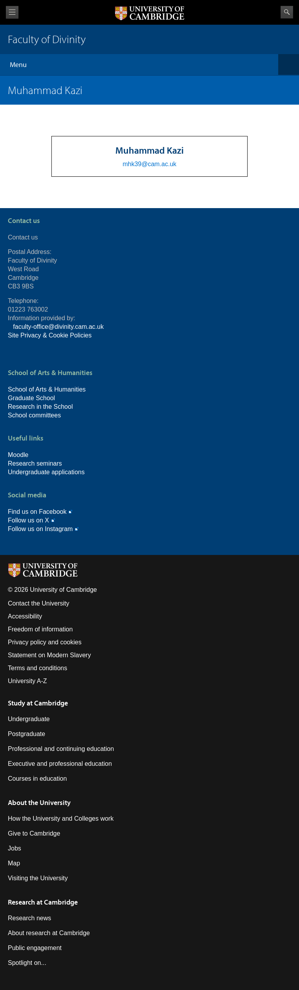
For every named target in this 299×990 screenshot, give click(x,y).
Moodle (18, 454)
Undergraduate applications (46, 472)
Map (14, 863)
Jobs (14, 848)
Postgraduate (26, 734)
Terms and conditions (37, 668)
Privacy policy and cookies (45, 642)
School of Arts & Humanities (47, 389)
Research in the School (40, 406)
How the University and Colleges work (60, 818)
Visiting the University (38, 878)
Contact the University (38, 603)
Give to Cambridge (34, 833)
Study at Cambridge (38, 702)
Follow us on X (28, 520)
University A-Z (27, 681)
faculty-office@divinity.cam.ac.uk (58, 326)
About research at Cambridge (49, 933)
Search (287, 12)
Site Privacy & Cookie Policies (49, 335)
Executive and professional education (60, 763)
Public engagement (35, 948)
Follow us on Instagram (40, 529)
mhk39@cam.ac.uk (149, 164)
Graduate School (31, 398)
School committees (34, 415)
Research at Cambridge (43, 902)
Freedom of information (40, 629)
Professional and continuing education (61, 748)
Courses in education (37, 778)
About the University (39, 802)
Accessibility (25, 616)
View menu (12, 12)
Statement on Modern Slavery (49, 655)
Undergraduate (29, 719)
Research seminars (35, 463)
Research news (29, 918)
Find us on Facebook (37, 511)
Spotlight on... (27, 962)
